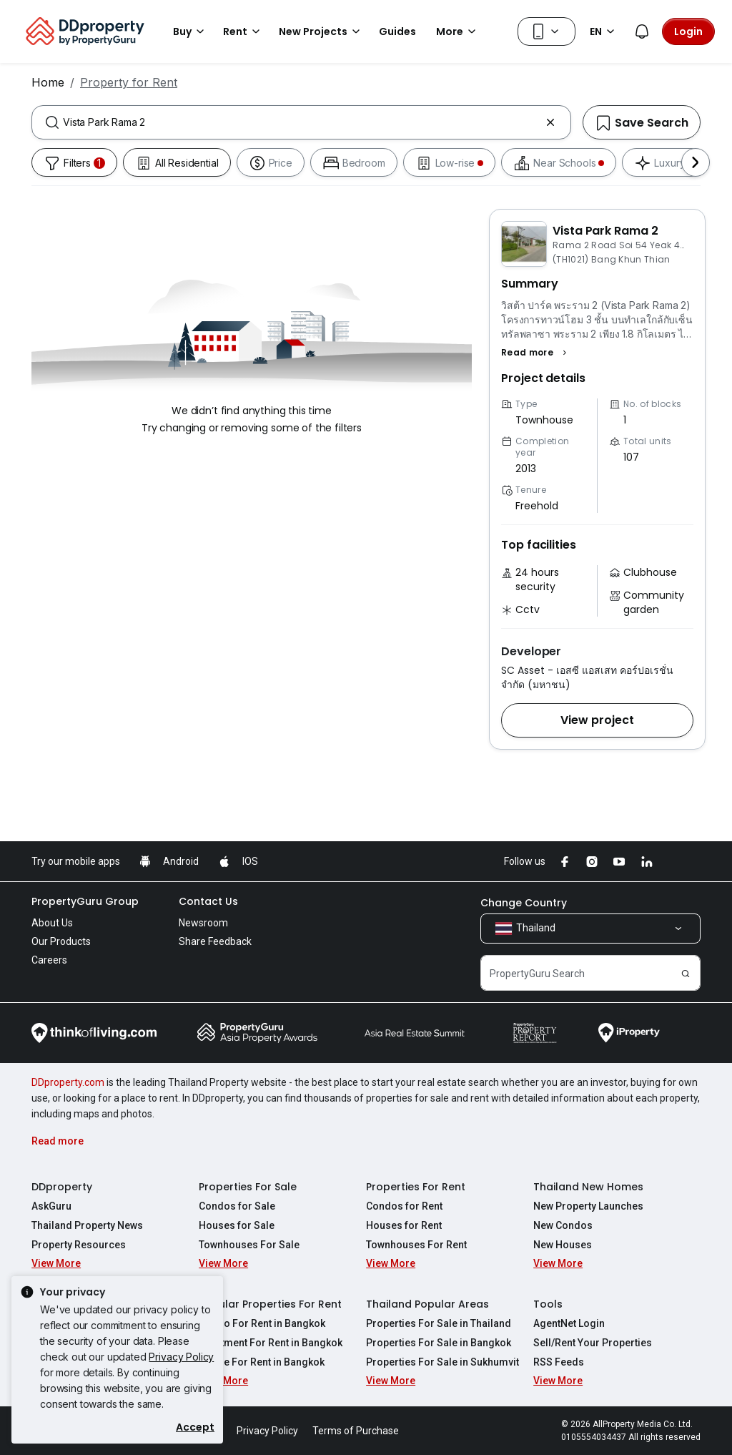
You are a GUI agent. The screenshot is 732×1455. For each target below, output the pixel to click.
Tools (548, 1304)
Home (47, 82)
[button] (535, 352)
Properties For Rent (415, 1187)
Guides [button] (397, 31)
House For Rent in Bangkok (262, 1362)
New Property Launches (588, 1206)
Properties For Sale (248, 1187)
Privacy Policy (181, 1357)
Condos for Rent (404, 1206)
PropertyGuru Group (85, 901)
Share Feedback (215, 941)
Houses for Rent (404, 1225)
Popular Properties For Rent (270, 1304)
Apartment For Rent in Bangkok (270, 1342)
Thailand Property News (87, 1225)
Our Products (61, 941)
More (458, 31)
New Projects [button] (322, 31)
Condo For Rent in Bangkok (262, 1323)
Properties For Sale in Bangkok (438, 1342)
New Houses (562, 1244)
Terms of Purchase (355, 1430)
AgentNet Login (569, 1323)
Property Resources (78, 1244)
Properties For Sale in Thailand (438, 1323)
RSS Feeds (558, 1362)
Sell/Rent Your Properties (592, 1342)
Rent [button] (243, 31)
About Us (52, 923)
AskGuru (51, 1206)
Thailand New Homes (588, 1187)
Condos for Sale (237, 1206)
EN (604, 31)
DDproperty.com (67, 1082)
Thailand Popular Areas (427, 1304)
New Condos (563, 1225)
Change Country (523, 903)
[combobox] (301, 122)
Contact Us (208, 901)
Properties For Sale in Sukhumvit (442, 1362)
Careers (49, 960)
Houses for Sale (236, 1225)
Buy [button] (191, 31)
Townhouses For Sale (249, 1244)
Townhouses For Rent (416, 1244)
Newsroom (203, 923)
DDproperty (61, 1187)
